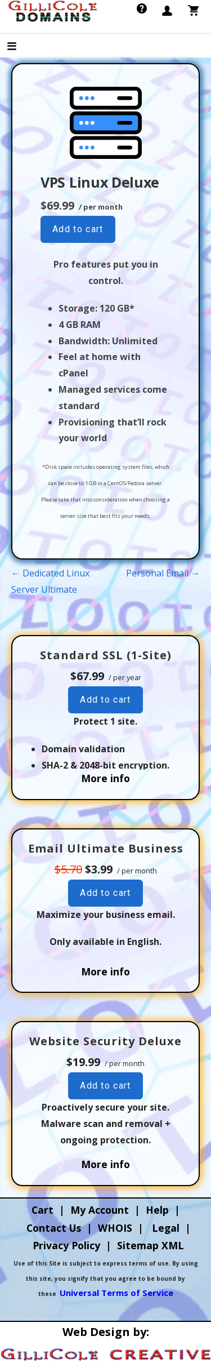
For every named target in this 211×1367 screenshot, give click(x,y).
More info (105, 778)
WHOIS (115, 1228)
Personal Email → (163, 573)
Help (157, 1210)
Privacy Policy (66, 1245)
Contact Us (53, 1228)
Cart (42, 1210)
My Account (99, 1210)
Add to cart (78, 229)
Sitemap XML (150, 1245)
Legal (165, 1228)
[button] (21, 47)
